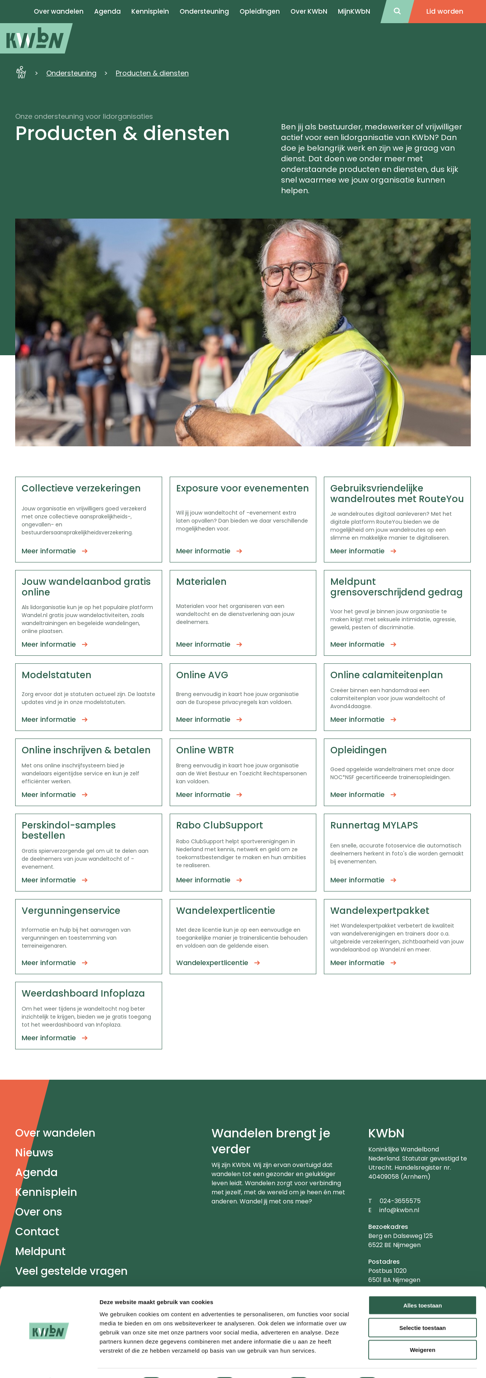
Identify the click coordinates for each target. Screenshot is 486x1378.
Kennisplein (150, 11)
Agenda (36, 1172)
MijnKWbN (354, 11)
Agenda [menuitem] (107, 11)
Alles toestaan (422, 1285)
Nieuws (34, 1152)
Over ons (38, 1212)
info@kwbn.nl (399, 1210)
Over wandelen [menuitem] (59, 11)
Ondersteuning (204, 11)
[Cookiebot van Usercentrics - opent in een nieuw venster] (49, 1363)
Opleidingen (260, 11)
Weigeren (422, 1329)
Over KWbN (308, 11)
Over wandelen (55, 1133)
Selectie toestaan (422, 1307)
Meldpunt (40, 1251)
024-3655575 (400, 1201)
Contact (37, 1231)
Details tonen (410, 1363)
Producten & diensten (152, 73)
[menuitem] (36, 38)
